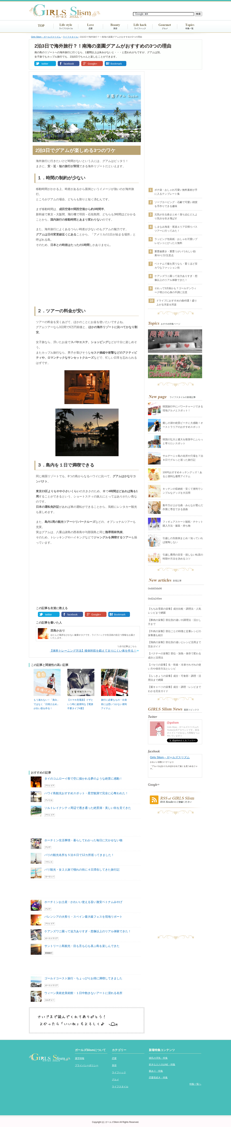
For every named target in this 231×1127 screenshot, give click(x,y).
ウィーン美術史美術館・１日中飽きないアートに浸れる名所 (83, 993)
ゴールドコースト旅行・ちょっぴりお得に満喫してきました (83, 978)
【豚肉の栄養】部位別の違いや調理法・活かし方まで (174, 622)
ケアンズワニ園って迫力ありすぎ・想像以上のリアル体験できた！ (87, 931)
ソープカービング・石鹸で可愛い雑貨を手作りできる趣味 (175, 204)
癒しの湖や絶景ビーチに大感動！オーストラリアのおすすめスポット (183, 424)
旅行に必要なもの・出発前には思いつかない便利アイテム (114, 704)
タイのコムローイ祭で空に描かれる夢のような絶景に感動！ (83, 778)
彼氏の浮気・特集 (158, 1058)
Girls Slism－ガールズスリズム (170, 757)
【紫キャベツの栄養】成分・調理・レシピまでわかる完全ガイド (174, 688)
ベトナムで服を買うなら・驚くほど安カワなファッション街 (175, 265)
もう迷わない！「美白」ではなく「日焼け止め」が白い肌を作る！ (46, 704)
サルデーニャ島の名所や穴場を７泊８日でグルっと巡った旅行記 (183, 457)
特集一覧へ (195, 1084)
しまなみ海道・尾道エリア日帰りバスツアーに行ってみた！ (175, 228)
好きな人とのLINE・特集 (162, 1064)
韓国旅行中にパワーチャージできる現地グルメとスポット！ (183, 408)
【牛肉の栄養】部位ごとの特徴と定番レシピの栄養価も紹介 (174, 633)
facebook (69, 63)
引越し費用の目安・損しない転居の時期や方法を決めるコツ (183, 556)
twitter (45, 63)
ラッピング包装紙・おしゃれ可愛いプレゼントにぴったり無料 (175, 241)
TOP (41, 26)
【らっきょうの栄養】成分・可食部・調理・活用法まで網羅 (174, 677)
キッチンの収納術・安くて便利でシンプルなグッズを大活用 (183, 490)
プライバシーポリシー (86, 1065)
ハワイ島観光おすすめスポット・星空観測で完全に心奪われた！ (86, 793)
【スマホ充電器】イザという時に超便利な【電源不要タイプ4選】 (80, 704)
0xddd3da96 (155, 588)
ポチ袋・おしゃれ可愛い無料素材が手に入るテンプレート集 (175, 191)
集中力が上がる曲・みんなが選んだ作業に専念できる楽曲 (183, 507)
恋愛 (91, 28)
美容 (115, 28)
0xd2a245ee (155, 598)
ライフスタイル (66, 28)
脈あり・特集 (156, 1071)
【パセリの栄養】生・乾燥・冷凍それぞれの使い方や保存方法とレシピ (174, 666)
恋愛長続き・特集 (158, 1077)
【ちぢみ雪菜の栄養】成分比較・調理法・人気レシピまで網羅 (174, 610)
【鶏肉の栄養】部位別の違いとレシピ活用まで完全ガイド (174, 644)
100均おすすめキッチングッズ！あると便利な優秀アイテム (182, 474)
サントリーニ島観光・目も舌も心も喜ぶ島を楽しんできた (81, 945)
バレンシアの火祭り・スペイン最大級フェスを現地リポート (83, 916)
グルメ (165, 28)
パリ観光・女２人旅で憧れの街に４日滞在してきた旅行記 (81, 869)
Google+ (92, 63)
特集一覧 (189, 28)
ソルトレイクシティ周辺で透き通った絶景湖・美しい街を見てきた (87, 807)
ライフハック (140, 28)
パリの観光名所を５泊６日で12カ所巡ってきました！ (79, 854)
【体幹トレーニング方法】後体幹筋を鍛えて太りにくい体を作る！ (93, 650)
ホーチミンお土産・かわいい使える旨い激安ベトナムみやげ (83, 902)
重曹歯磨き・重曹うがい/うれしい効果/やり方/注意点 (175, 253)
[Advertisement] (87, 277)
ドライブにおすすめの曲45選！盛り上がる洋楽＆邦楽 (176, 302)
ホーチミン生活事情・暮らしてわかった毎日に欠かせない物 (83, 840)
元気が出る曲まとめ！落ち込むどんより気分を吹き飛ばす (175, 216)
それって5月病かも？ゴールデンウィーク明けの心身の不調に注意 (175, 290)
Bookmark (116, 63)
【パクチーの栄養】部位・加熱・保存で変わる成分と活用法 (174, 655)
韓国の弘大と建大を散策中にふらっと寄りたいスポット (183, 441)
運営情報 (79, 1058)
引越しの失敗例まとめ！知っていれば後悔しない (183, 540)
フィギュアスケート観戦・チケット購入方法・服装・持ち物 (183, 523)
